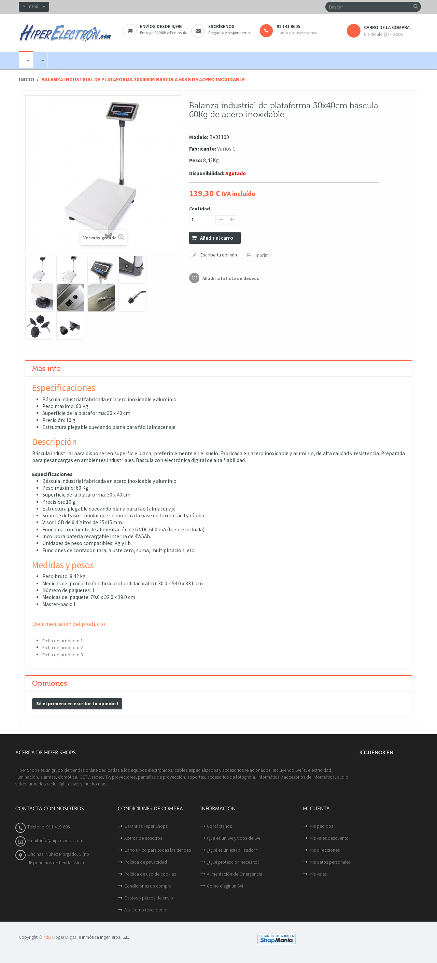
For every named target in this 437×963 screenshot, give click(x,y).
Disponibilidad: (206, 173)
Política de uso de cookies (150, 874)
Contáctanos (219, 826)
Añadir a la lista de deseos (230, 278)
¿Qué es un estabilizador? (232, 850)
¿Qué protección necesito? (233, 862)
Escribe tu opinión (218, 255)
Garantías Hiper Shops (146, 826)
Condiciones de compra (147, 886)
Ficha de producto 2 (62, 647)
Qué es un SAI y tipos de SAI (233, 838)
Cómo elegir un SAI (225, 886)
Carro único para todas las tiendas (157, 850)
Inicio (26, 79)
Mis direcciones (324, 850)
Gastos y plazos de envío (148, 898)
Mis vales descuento (329, 838)
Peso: (195, 160)
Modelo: (198, 137)
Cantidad (199, 209)
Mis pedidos (321, 826)
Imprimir (262, 255)
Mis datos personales (330, 862)
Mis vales (318, 874)
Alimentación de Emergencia (234, 874)
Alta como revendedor (146, 910)
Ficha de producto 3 (62, 655)
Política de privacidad (145, 862)
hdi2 (47, 937)
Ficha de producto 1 (62, 641)
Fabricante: (202, 148)
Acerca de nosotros (143, 838)
